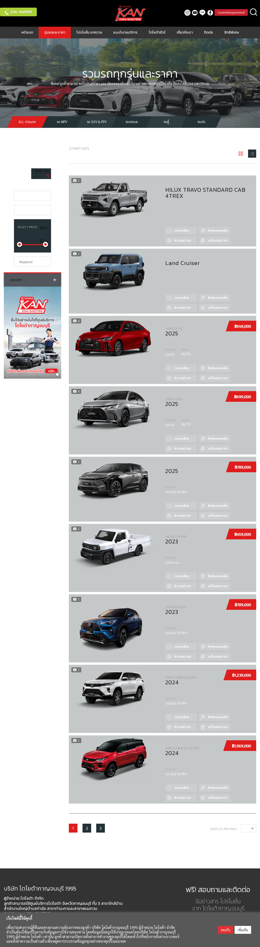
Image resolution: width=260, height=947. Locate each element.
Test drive (205, 225)
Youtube (191, 12)
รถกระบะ (131, 122)
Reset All (42, 171)
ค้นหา (253, 12)
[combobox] (32, 196)
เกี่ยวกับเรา (185, 32)
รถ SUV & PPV (97, 122)
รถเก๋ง (201, 122)
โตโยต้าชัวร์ (157, 32)
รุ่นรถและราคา (54, 32)
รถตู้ (166, 122)
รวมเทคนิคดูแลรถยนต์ (229, 12)
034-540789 (21, 12)
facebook (206, 12)
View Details (168, 225)
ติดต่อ (208, 32)
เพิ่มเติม (243, 930)
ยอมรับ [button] (225, 930)
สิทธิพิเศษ (231, 32)
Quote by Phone (205, 234)
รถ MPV (62, 122)
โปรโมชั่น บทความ (89, 32)
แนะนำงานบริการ (125, 32)
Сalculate (168, 234)
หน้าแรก (27, 32)
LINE (199, 12)
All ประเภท (27, 122)
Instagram (183, 12)
